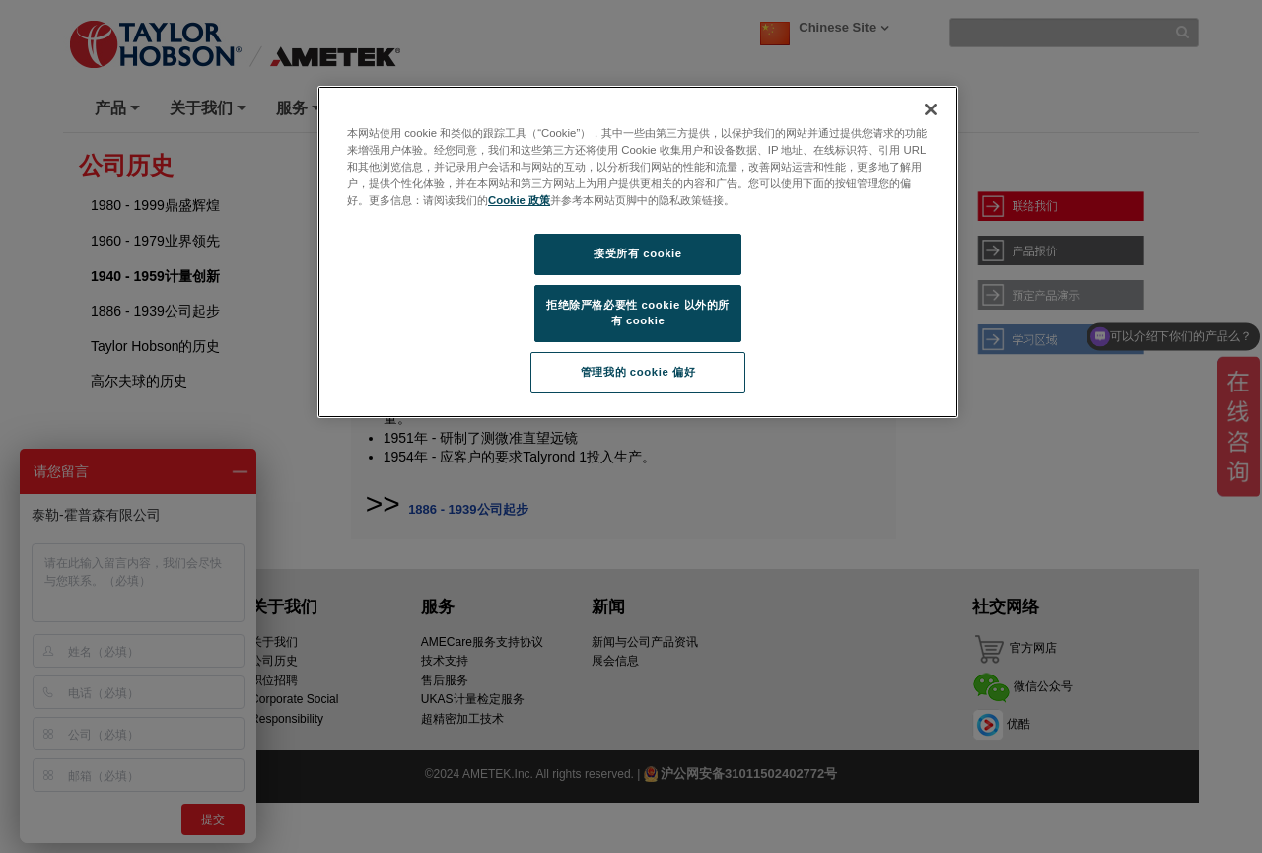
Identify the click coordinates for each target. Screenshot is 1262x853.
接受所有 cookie (637, 253)
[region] (637, 252)
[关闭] (930, 109)
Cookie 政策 (519, 200)
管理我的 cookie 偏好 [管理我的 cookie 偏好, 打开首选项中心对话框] (638, 372)
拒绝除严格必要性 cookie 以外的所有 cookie (638, 312)
